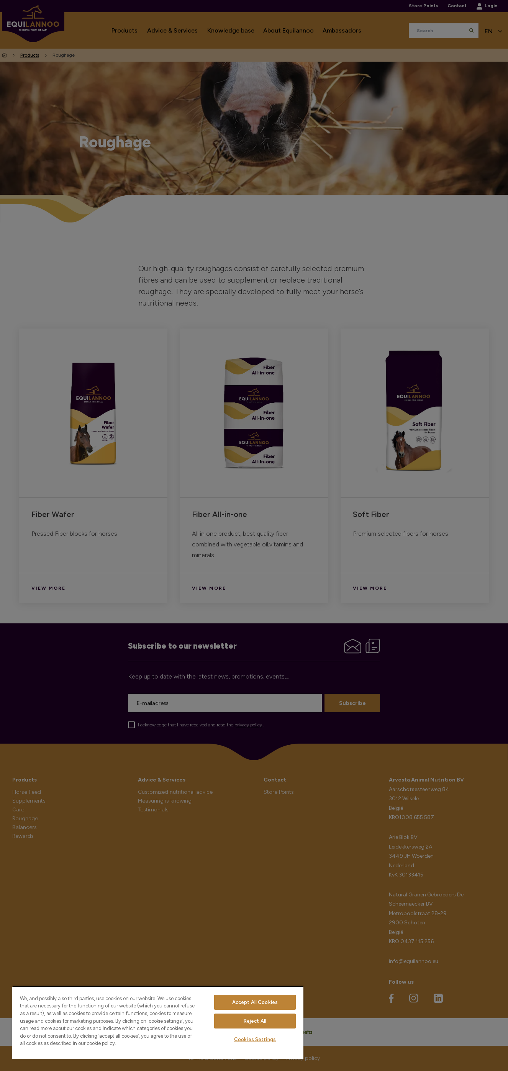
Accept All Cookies (255, 1002)
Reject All (255, 1021)
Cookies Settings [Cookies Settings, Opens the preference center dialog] (255, 1039)
